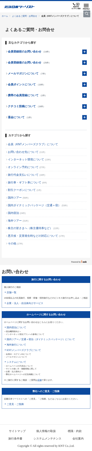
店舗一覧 (11, 292)
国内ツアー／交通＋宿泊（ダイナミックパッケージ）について (41, 339)
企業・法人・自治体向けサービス (25, 303)
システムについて (16, 362)
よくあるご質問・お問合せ (24, 16)
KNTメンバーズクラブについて (24, 350)
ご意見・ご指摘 (15, 404)
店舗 (39, 380)
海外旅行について (16, 344)
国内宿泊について (16, 327)
